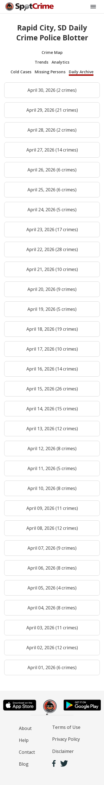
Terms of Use (66, 727)
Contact (27, 752)
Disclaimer (63, 751)
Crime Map (52, 52)
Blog (24, 764)
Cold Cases (21, 71)
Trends (41, 62)
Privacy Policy (66, 739)
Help (24, 740)
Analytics (60, 62)
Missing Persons (50, 71)
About (25, 728)
